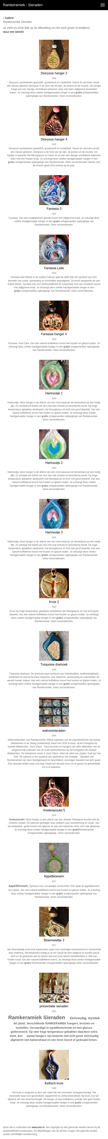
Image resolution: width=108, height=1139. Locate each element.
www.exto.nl (38, 1127)
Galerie (8, 18)
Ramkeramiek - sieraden (22, 5)
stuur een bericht (13, 31)
